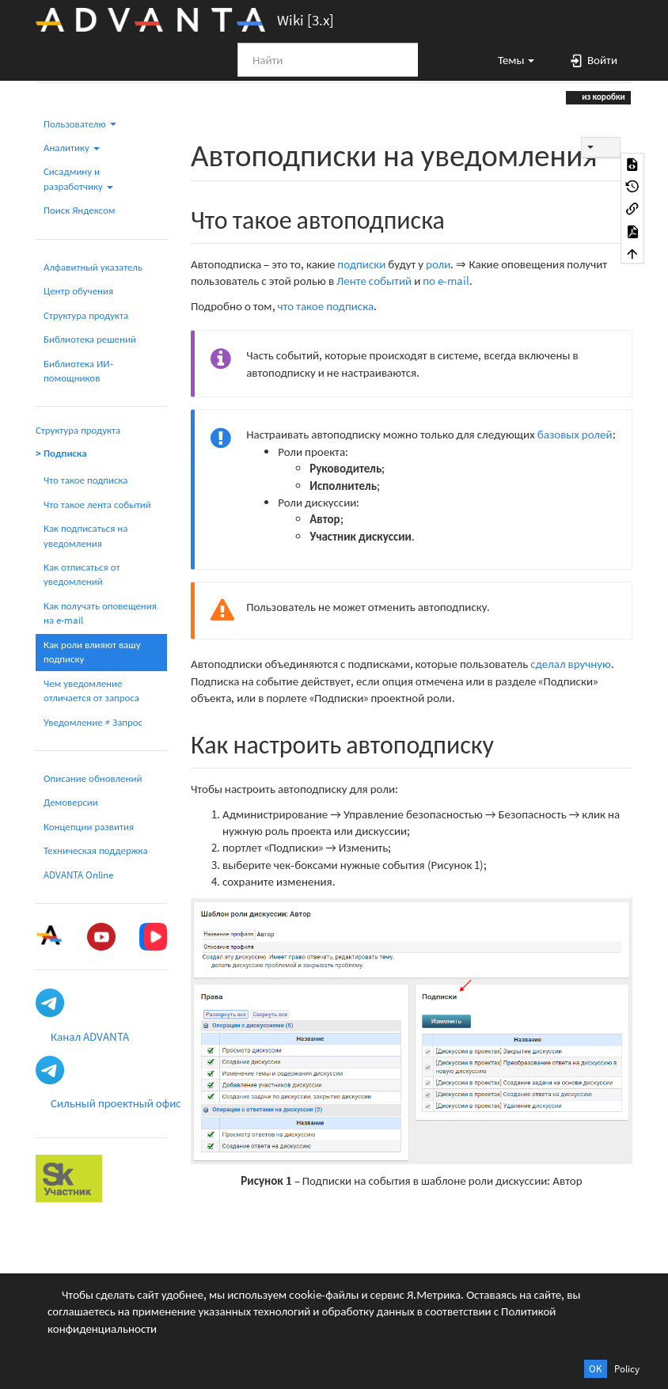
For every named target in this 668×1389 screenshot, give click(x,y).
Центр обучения (78, 291)
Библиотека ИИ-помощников (78, 371)
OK (595, 1369)
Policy (627, 1369)
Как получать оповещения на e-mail (100, 613)
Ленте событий (374, 280)
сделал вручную (570, 663)
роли (438, 263)
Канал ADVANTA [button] (90, 1036)
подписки (361, 263)
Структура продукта (86, 315)
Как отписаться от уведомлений (82, 574)
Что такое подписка (85, 480)
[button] (509, 59)
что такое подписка (326, 305)
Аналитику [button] (72, 147)
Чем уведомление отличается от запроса (91, 690)
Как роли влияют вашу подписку (92, 652)
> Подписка (61, 453)
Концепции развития (89, 826)
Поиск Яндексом (80, 210)
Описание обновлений (93, 778)
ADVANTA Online (78, 875)
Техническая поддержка (96, 850)
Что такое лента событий (97, 504)
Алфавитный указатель (93, 267)
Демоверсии (71, 802)
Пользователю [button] (80, 124)
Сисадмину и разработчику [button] (78, 178)
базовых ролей (575, 434)
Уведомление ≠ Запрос (93, 722)
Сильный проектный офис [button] (116, 1102)
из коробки (602, 96)
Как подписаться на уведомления (85, 535)
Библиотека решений (90, 339)
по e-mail (446, 280)
